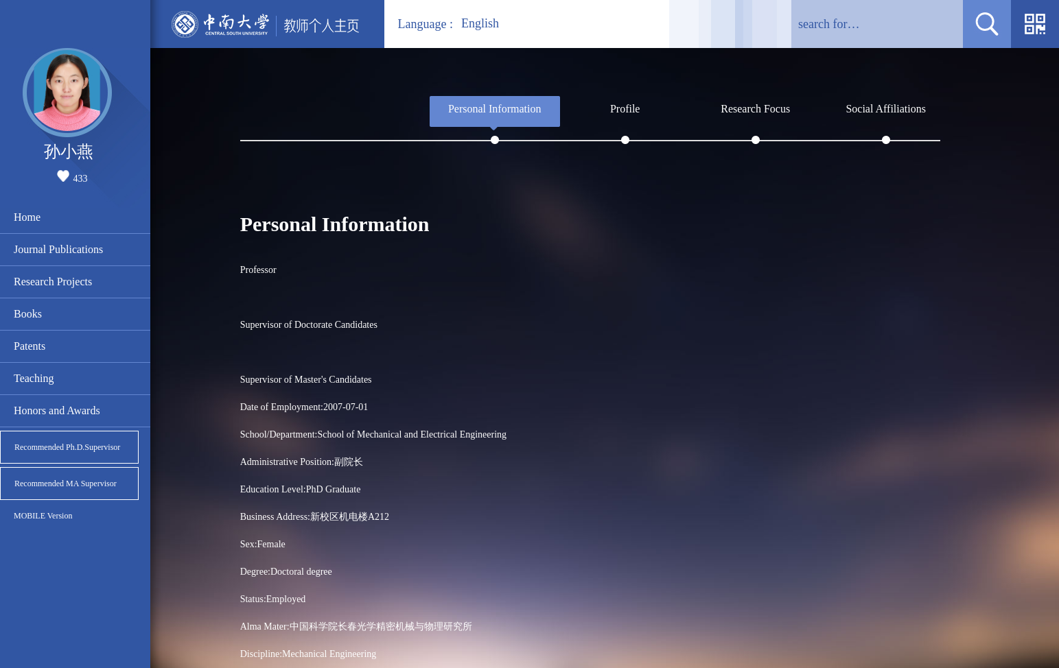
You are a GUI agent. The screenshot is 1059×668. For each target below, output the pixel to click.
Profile (625, 109)
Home (27, 217)
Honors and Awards (57, 410)
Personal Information (495, 109)
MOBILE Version (43, 516)
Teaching (34, 378)
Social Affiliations (886, 109)
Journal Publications (58, 249)
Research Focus (755, 109)
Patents (29, 346)
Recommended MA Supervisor (65, 483)
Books (28, 314)
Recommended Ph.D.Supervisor (67, 447)
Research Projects (53, 281)
